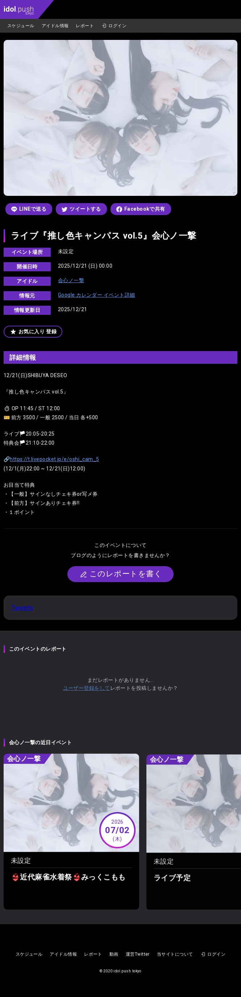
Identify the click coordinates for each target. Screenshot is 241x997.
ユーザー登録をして (86, 688)
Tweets (22, 607)
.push (19, 10)
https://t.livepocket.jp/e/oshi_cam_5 (54, 459)
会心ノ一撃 (71, 280)
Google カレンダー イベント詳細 (96, 295)
